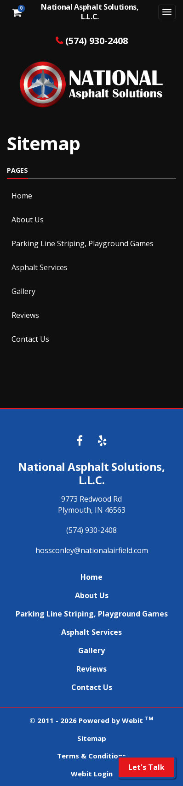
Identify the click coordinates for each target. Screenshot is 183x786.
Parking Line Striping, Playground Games (82, 243)
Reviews (25, 315)
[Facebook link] (79, 441)
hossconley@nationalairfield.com (91, 550)
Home (21, 196)
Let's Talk (146, 767)
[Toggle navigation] (167, 12)
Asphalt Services (39, 267)
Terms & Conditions (91, 755)
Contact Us (30, 339)
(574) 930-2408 (96, 40)
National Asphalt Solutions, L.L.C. (89, 12)
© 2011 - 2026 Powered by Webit (91, 720)
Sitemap (91, 738)
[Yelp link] (102, 441)
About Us (27, 220)
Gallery (23, 291)
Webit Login (92, 773)
